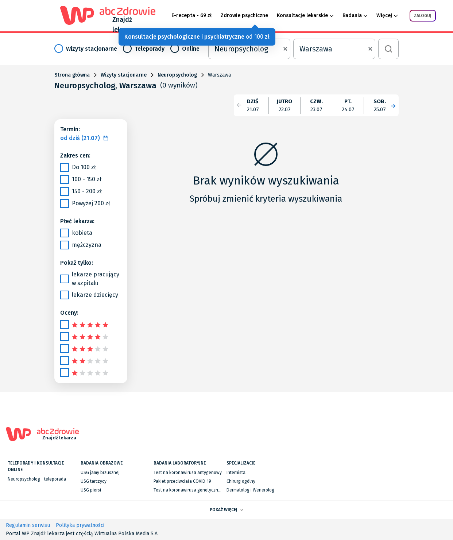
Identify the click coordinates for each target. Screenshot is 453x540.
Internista (235, 472)
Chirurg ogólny (240, 481)
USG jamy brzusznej (100, 472)
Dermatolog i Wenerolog (250, 490)
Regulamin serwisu (28, 525)
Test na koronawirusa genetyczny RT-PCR (195, 490)
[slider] (91, 324)
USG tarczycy (94, 481)
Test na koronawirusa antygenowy (188, 472)
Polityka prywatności (80, 525)
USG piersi (91, 490)
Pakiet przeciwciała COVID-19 (182, 481)
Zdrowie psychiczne (244, 15)
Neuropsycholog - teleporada (37, 479)
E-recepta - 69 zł (191, 15)
